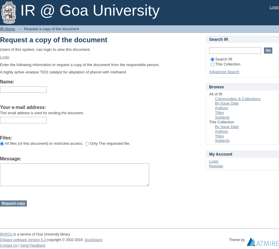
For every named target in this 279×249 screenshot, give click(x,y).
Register (216, 166)
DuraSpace (93, 240)
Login (274, 7)
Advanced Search (224, 72)
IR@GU (7, 234)
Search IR (221, 59)
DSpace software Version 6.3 (23, 240)
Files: (6, 137)
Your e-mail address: (23, 107)
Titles (219, 112)
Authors (221, 108)
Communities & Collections (237, 99)
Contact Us (9, 245)
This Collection (225, 64)
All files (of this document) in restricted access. (41, 143)
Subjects (222, 117)
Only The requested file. (107, 143)
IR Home (7, 29)
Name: (7, 81)
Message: (10, 158)
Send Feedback (33, 245)
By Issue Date (227, 103)
